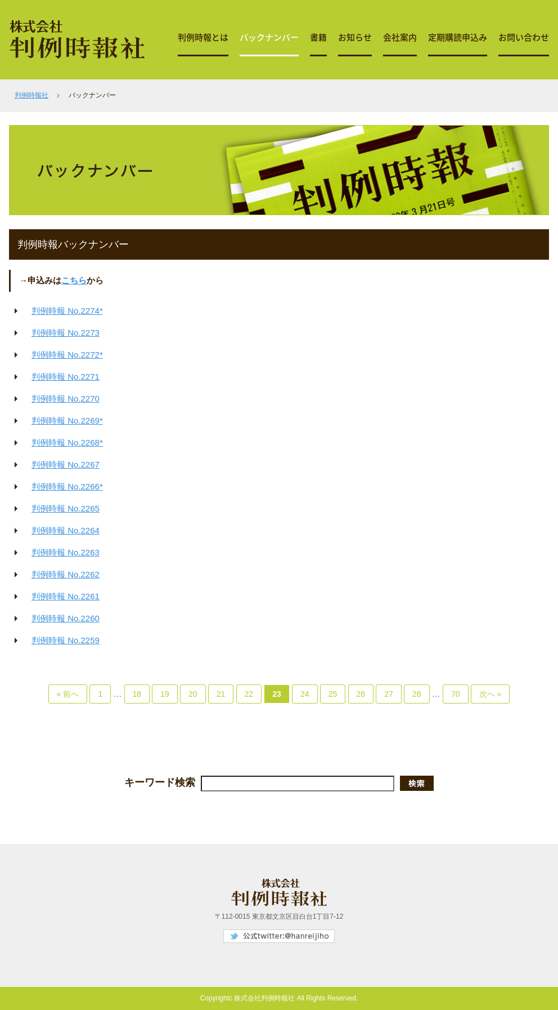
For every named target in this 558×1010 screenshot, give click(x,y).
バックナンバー (269, 37)
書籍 (318, 37)
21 (221, 693)
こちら (74, 280)
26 (361, 693)
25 (333, 693)
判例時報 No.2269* (67, 420)
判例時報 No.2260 (66, 618)
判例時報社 (31, 95)
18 (137, 693)
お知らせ (355, 37)
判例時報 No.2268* (67, 442)
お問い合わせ (523, 37)
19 (164, 693)
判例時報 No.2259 (66, 640)
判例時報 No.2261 (66, 596)
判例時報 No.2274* (67, 310)
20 (192, 693)
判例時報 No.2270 (66, 398)
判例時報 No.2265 (66, 508)
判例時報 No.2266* (67, 486)
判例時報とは (203, 37)
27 (388, 693)
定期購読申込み (457, 37)
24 (304, 693)
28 (416, 693)
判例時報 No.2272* (67, 354)
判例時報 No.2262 (66, 574)
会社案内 (400, 37)
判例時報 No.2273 (66, 332)
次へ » (490, 693)
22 (249, 693)
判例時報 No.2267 (66, 464)
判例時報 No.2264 (66, 530)
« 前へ (68, 693)
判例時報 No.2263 (66, 552)
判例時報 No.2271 (66, 376)
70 (455, 693)
